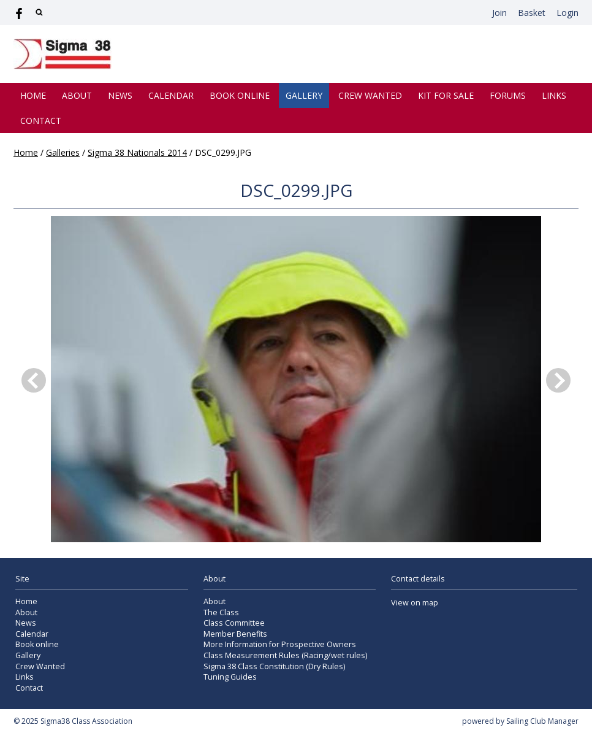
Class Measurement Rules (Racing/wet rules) (285, 655)
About (77, 95)
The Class (221, 612)
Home (33, 95)
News (120, 95)
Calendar (171, 95)
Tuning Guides (230, 677)
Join (499, 12)
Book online (240, 95)
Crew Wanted (370, 95)
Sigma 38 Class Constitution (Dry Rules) (274, 666)
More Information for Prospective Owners (279, 644)
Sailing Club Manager (542, 721)
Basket (531, 12)
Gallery (304, 95)
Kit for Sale (446, 95)
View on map (414, 602)
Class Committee (234, 623)
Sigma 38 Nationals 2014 (137, 152)
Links (554, 95)
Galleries (63, 152)
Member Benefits (235, 634)
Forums (508, 95)
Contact (40, 120)
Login (567, 12)
